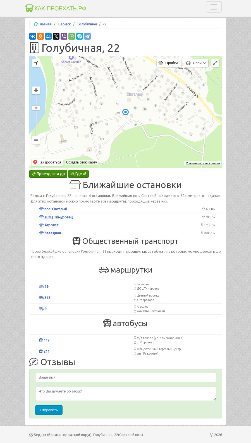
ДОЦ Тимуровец (56, 217)
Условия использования (203, 163)
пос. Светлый (53, 209)
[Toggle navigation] (214, 7)
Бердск (64, 24)
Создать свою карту (81, 162)
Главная (45, 24)
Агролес (48, 225)
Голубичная (87, 24)
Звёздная (50, 233)
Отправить (49, 410)
